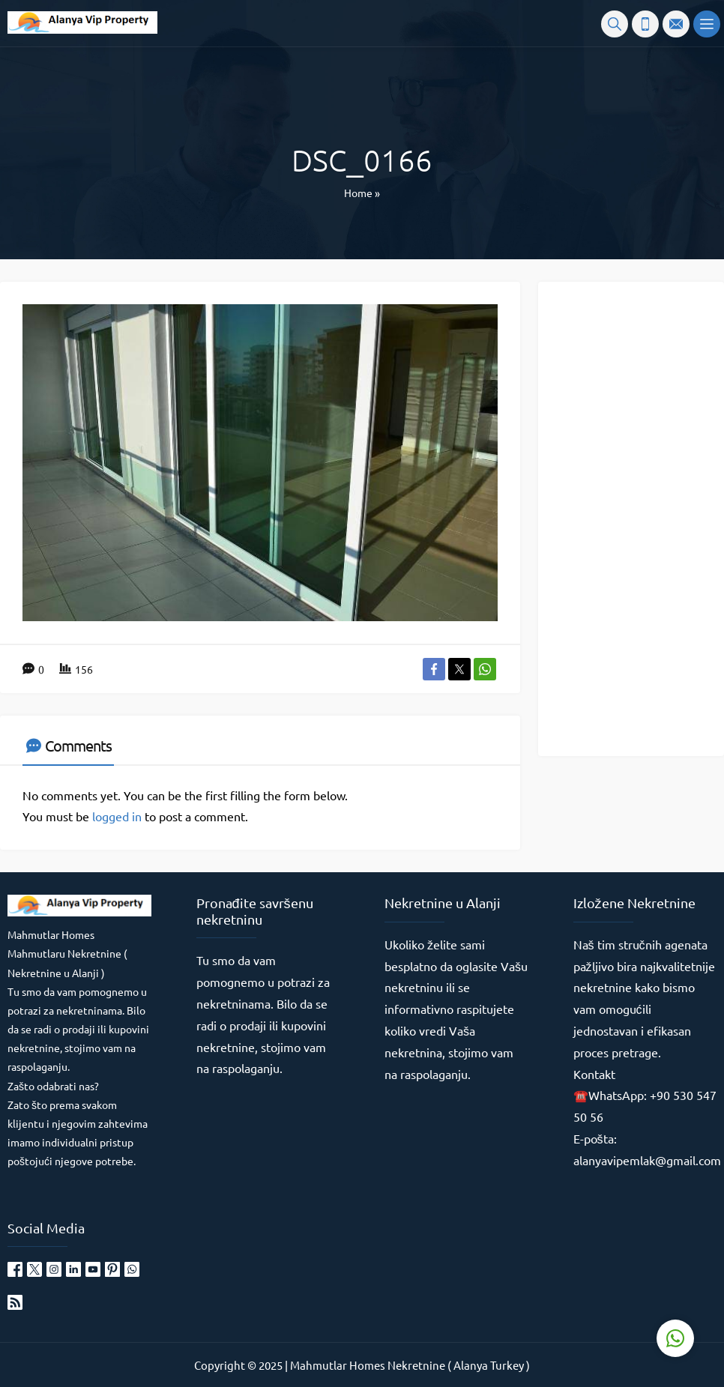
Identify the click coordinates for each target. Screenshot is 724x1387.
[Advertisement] (636, 518)
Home (358, 192)
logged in (117, 816)
